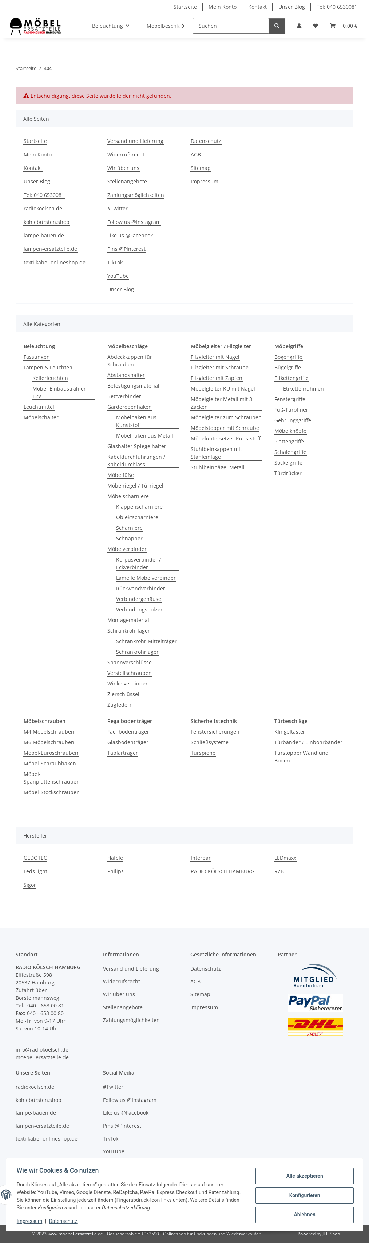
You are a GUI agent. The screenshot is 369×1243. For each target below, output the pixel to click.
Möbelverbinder (127, 548)
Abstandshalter (126, 375)
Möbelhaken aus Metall (144, 435)
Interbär (201, 857)
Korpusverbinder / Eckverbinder (138, 563)
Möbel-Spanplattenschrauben (52, 777)
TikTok (115, 262)
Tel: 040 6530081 (337, 6)
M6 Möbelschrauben (49, 742)
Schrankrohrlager (128, 630)
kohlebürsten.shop (47, 221)
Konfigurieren (303, 1195)
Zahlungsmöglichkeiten (135, 194)
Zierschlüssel (123, 694)
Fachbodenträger (128, 731)
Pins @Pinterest (126, 248)
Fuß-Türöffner (291, 409)
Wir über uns (123, 167)
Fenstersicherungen (215, 731)
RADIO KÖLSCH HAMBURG (222, 871)
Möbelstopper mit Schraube (225, 427)
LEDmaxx (285, 857)
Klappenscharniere (139, 506)
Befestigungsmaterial (133, 385)
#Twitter (117, 208)
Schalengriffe (290, 451)
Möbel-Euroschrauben (51, 752)
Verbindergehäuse (138, 598)
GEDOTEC (35, 857)
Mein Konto (223, 6)
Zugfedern (120, 704)
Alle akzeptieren (303, 1176)
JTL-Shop (331, 1234)
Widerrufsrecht (125, 154)
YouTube (118, 275)
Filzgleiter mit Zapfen (216, 377)
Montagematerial (128, 620)
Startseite (185, 6)
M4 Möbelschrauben (49, 731)
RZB (279, 871)
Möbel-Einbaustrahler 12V (59, 392)
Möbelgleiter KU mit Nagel (223, 388)
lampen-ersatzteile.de (50, 248)
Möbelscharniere (128, 496)
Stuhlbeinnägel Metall (218, 467)
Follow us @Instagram (134, 221)
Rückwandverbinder (140, 588)
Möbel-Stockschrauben (52, 792)
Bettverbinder (124, 396)
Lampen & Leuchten (48, 367)
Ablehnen (303, 1214)
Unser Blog (291, 6)
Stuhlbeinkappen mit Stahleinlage (216, 453)
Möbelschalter (41, 417)
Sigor (30, 884)
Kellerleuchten (50, 377)
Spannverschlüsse (129, 662)
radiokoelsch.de (43, 208)
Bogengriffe (288, 356)
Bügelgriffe (287, 367)
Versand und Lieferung (135, 140)
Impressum (30, 1221)
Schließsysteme (210, 742)
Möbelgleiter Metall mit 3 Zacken (221, 403)
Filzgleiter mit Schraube (220, 367)
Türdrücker (288, 473)
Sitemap (201, 167)
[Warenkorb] (343, 25)
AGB (196, 154)
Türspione (203, 752)
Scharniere (129, 527)
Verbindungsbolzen (140, 609)
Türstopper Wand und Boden (301, 756)
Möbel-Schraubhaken (50, 763)
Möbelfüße (120, 474)
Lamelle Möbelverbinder (146, 577)
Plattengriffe (289, 441)
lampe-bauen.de (44, 235)
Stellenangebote (127, 181)
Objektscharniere (137, 517)
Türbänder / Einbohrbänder (308, 742)
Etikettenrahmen (303, 388)
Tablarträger (122, 752)
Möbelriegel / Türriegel (135, 485)
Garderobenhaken (129, 406)
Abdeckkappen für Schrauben (129, 360)
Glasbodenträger (127, 742)
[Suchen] (231, 26)
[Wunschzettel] (315, 25)
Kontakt (257, 6)
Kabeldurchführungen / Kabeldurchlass (136, 460)
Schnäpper (129, 538)
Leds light (35, 871)
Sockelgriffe (288, 462)
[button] (299, 25)
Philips (115, 871)
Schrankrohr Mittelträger (146, 641)
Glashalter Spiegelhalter (136, 446)
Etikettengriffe (291, 377)
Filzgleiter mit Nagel (215, 356)
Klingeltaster (289, 731)
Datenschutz (64, 1221)
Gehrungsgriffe (292, 420)
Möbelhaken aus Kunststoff (136, 421)
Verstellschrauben (129, 672)
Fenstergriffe (289, 399)
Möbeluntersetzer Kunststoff (226, 438)
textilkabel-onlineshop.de (55, 262)
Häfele (115, 857)
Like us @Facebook (130, 235)
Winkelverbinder (127, 683)
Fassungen (37, 356)
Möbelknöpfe (290, 430)
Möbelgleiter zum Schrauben (226, 417)
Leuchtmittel (39, 406)
